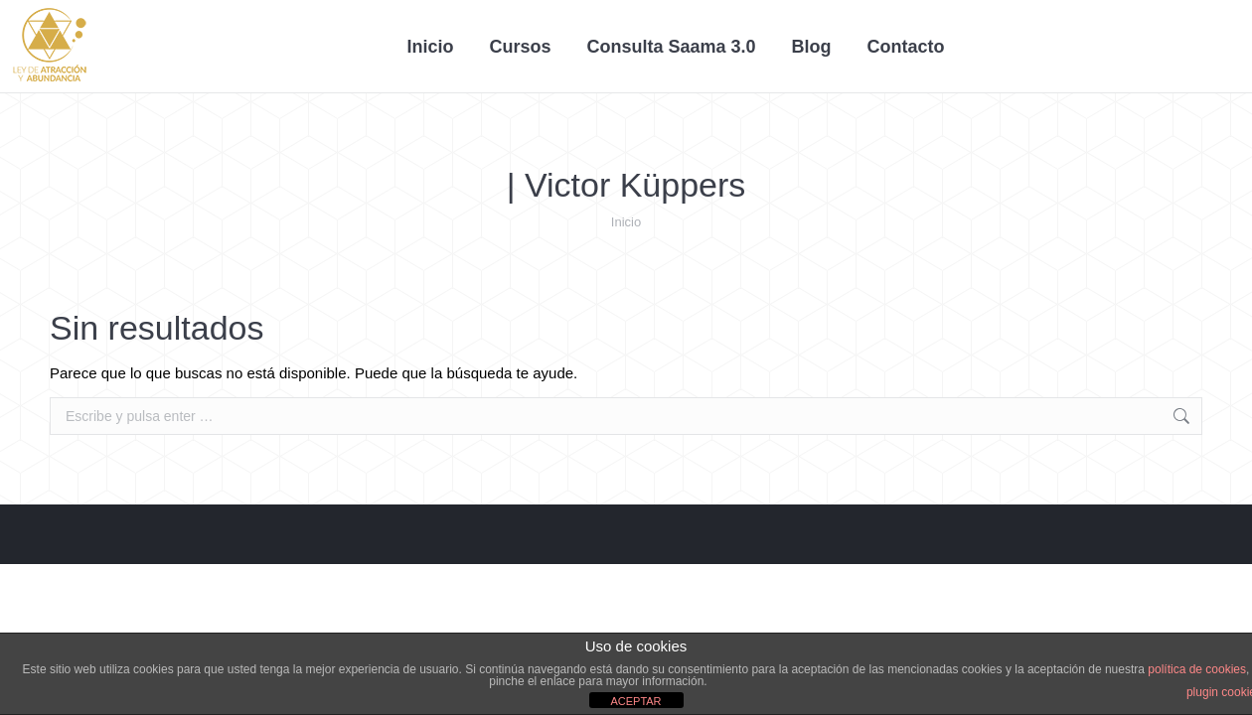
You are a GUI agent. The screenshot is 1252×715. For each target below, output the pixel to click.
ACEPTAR (635, 701)
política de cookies (1197, 669)
